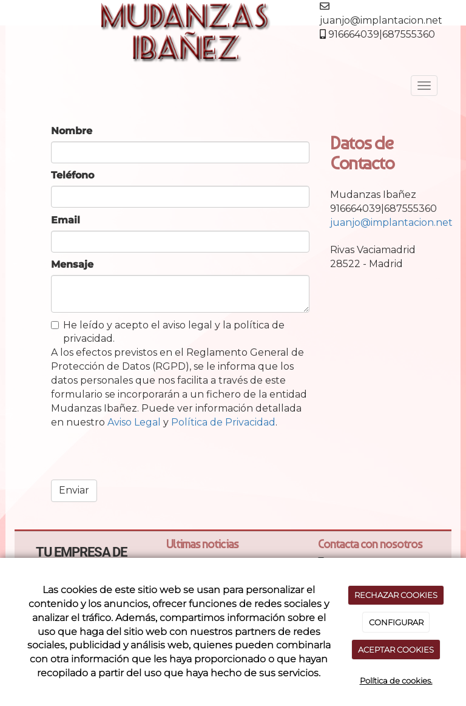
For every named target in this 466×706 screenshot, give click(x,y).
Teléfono (72, 175)
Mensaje (72, 264)
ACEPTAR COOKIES (396, 649)
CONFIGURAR (396, 622)
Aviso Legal (134, 422)
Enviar (74, 490)
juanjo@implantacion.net (391, 222)
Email (65, 220)
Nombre (71, 131)
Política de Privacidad (223, 422)
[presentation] (143, 457)
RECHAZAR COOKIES (395, 595)
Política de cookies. (396, 680)
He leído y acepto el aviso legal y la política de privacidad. (168, 332)
